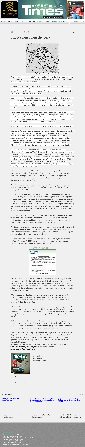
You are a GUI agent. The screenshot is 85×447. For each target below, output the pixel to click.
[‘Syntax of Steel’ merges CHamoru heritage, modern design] (70, 405)
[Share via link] (24, 383)
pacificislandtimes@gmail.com (18, 444)
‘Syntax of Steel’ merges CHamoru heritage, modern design (69, 416)
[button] (77, 3)
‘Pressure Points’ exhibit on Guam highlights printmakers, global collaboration (41, 416)
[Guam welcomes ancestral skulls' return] (14, 405)
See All (81, 394)
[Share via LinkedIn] (20, 383)
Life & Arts (14, 377)
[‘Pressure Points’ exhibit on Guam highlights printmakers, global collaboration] (42, 405)
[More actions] (74, 32)
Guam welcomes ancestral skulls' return (13, 416)
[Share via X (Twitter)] (15, 383)
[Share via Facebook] (11, 383)
